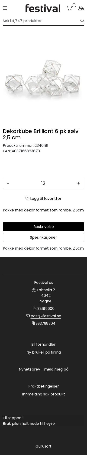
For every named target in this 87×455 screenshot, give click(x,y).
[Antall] (43, 183)
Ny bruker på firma (43, 352)
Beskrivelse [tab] (43, 226)
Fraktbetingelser (43, 386)
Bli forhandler (43, 344)
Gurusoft (43, 446)
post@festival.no (46, 316)
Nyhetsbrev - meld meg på (43, 369)
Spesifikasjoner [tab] (43, 237)
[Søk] (42, 21)
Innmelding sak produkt (43, 394)
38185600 (46, 308)
